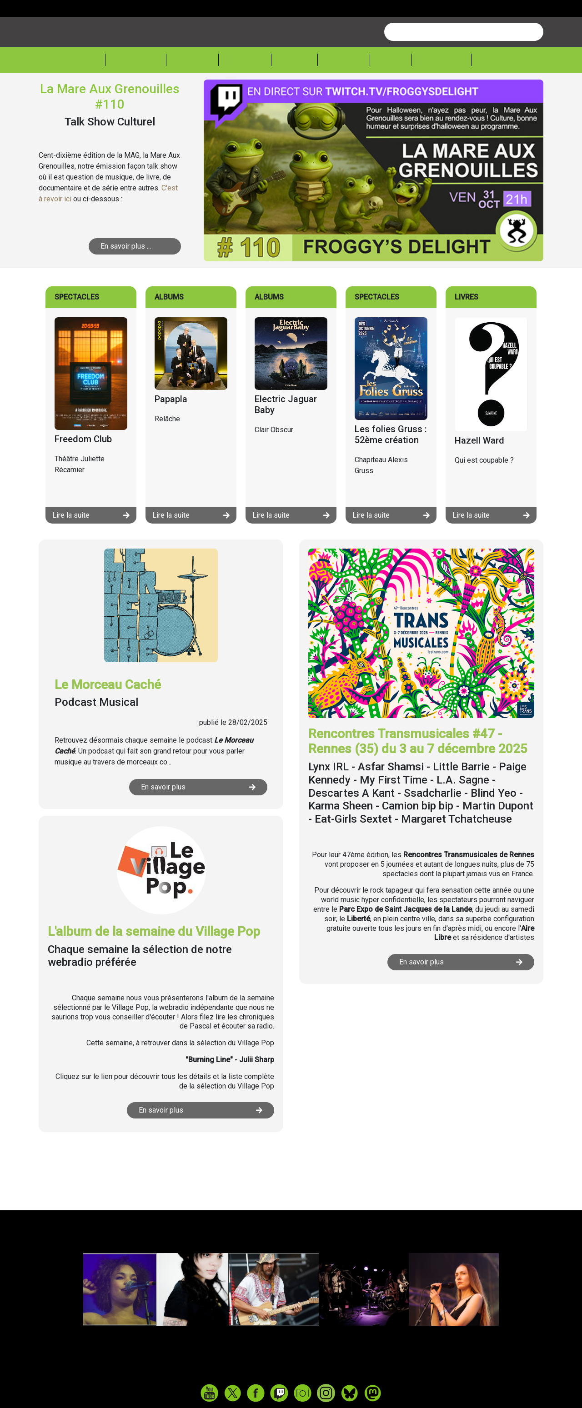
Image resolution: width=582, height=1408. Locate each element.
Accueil (84, 93)
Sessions (498, 94)
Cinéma (294, 94)
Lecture (344, 94)
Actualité (135, 94)
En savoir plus (198, 821)
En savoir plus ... (125, 280)
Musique (192, 94)
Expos (391, 94)
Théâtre (245, 94)
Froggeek (441, 94)
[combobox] (464, 66)
